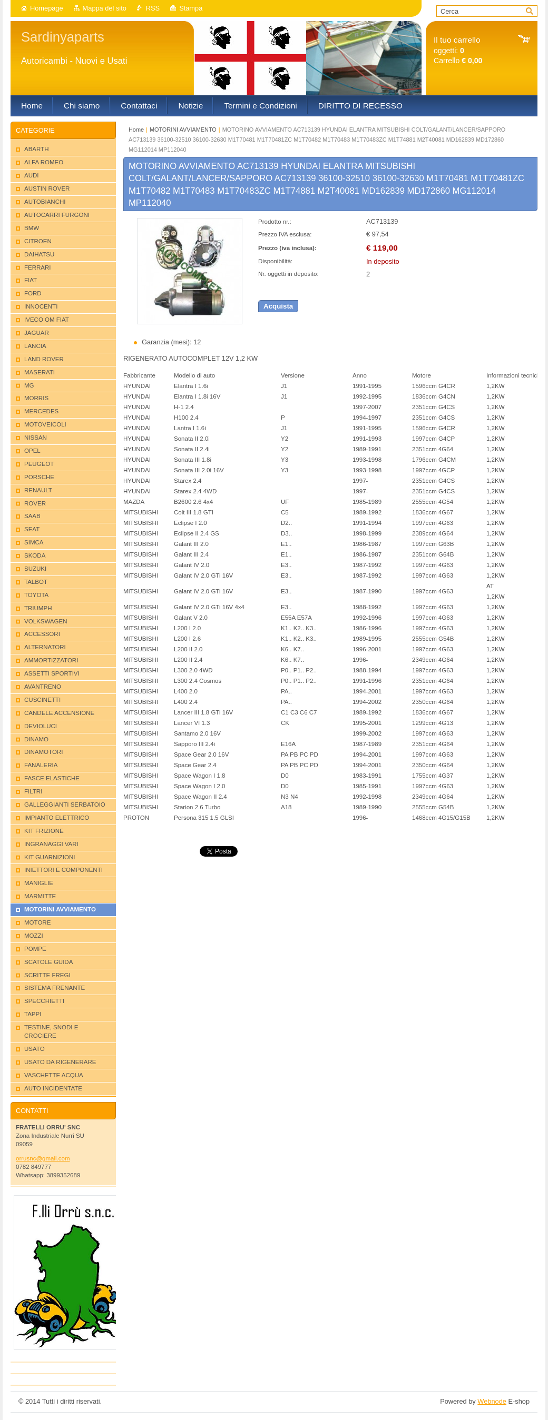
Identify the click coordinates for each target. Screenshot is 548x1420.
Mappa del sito (104, 8)
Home (136, 129)
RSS (153, 8)
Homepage (46, 8)
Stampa (190, 8)
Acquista (278, 306)
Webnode (491, 1401)
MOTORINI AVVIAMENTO (183, 129)
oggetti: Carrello (458, 50)
